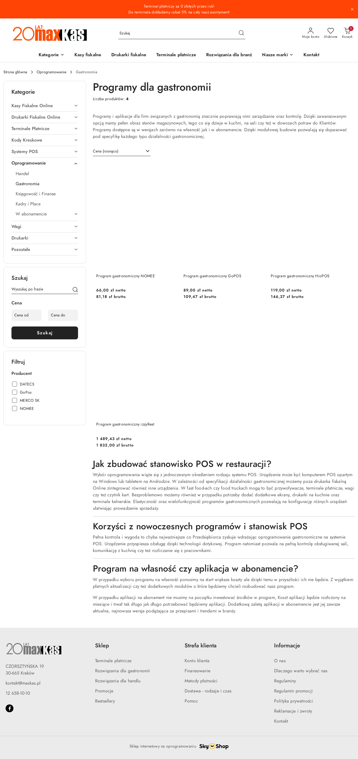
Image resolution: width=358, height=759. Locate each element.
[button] (51, 55)
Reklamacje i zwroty (293, 711)
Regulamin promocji (293, 691)
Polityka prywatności (293, 701)
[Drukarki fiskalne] (129, 55)
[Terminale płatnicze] (176, 55)
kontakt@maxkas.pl (23, 683)
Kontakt (281, 721)
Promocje (104, 691)
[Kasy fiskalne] (87, 55)
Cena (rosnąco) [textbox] (105, 151)
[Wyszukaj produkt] (181, 33)
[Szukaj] (75, 290)
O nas (280, 661)
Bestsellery (105, 701)
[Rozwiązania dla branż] (229, 55)
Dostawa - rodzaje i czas (208, 691)
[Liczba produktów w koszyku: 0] (347, 33)
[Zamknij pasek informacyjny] (352, 9)
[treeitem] (44, 105)
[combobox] (121, 151)
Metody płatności (201, 681)
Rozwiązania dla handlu (118, 681)
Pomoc (191, 701)
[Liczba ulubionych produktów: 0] (331, 33)
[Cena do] (63, 315)
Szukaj (45, 333)
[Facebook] (9, 708)
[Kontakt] (311, 55)
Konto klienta (197, 661)
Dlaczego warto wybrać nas (300, 671)
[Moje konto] (311, 33)
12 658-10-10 (18, 693)
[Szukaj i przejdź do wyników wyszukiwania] (241, 33)
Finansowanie (197, 671)
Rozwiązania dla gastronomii (122, 671)
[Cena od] (26, 315)
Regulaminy (285, 681)
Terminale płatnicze (113, 661)
